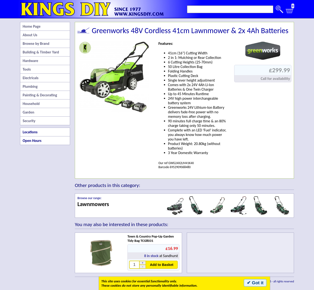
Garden (28, 112)
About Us (30, 35)
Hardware (30, 60)
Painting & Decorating (40, 95)
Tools (27, 69)
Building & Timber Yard (41, 52)
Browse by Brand (36, 43)
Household (31, 103)
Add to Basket (161, 265)
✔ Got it (255, 282)
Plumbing (30, 86)
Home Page (32, 26)
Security (29, 121)
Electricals (30, 78)
